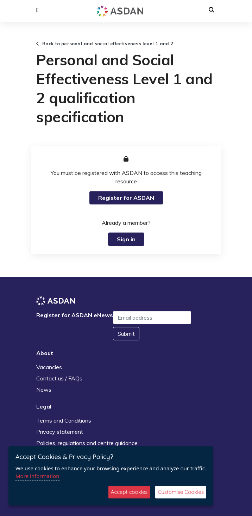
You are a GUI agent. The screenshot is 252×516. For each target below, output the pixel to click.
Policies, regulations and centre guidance (87, 442)
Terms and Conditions (63, 420)
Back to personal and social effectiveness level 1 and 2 (105, 43)
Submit (126, 333)
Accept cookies (129, 492)
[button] (37, 10)
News (43, 389)
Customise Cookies (181, 492)
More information (37, 475)
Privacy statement (59, 431)
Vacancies (49, 367)
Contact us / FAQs (59, 378)
